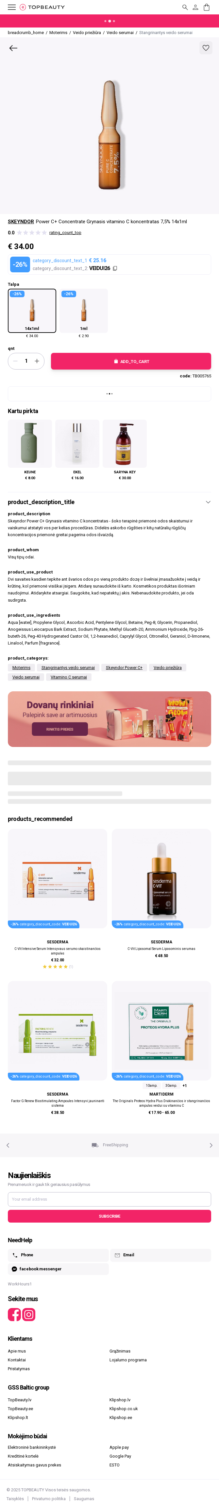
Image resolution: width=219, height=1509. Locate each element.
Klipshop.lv (120, 1399)
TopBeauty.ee (20, 1408)
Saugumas (84, 1498)
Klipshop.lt (18, 1417)
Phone (22, 1255)
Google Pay (120, 1456)
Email (124, 1255)
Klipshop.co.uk (124, 1408)
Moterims (21, 667)
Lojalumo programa (128, 1359)
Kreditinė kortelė (23, 1456)
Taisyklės (15, 1498)
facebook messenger (37, 1269)
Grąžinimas (120, 1351)
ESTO (115, 1465)
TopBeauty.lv (19, 1399)
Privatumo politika (49, 1498)
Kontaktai (17, 1359)
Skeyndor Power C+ (124, 667)
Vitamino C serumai (69, 677)
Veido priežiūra (168, 667)
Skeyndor (21, 222)
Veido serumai (26, 677)
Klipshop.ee (121, 1417)
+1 (184, 1085)
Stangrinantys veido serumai (68, 667)
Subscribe (109, 1216)
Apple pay (119, 1447)
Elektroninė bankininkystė (32, 1447)
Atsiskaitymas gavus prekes (34, 1465)
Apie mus (17, 1351)
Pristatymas (19, 1368)
